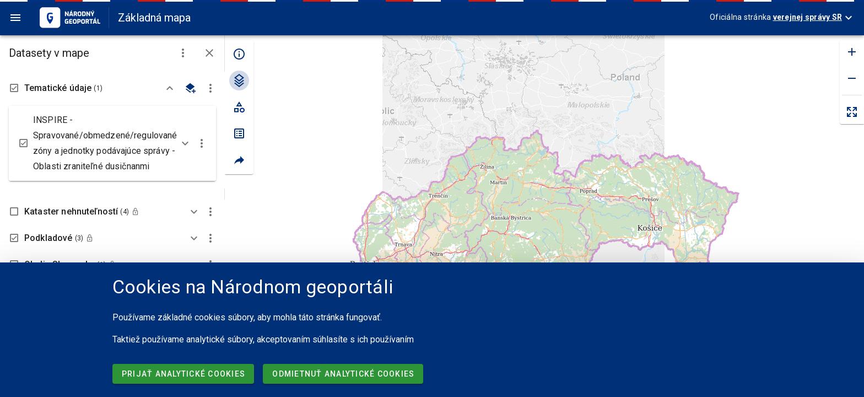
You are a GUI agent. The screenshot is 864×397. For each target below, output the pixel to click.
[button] (183, 53)
